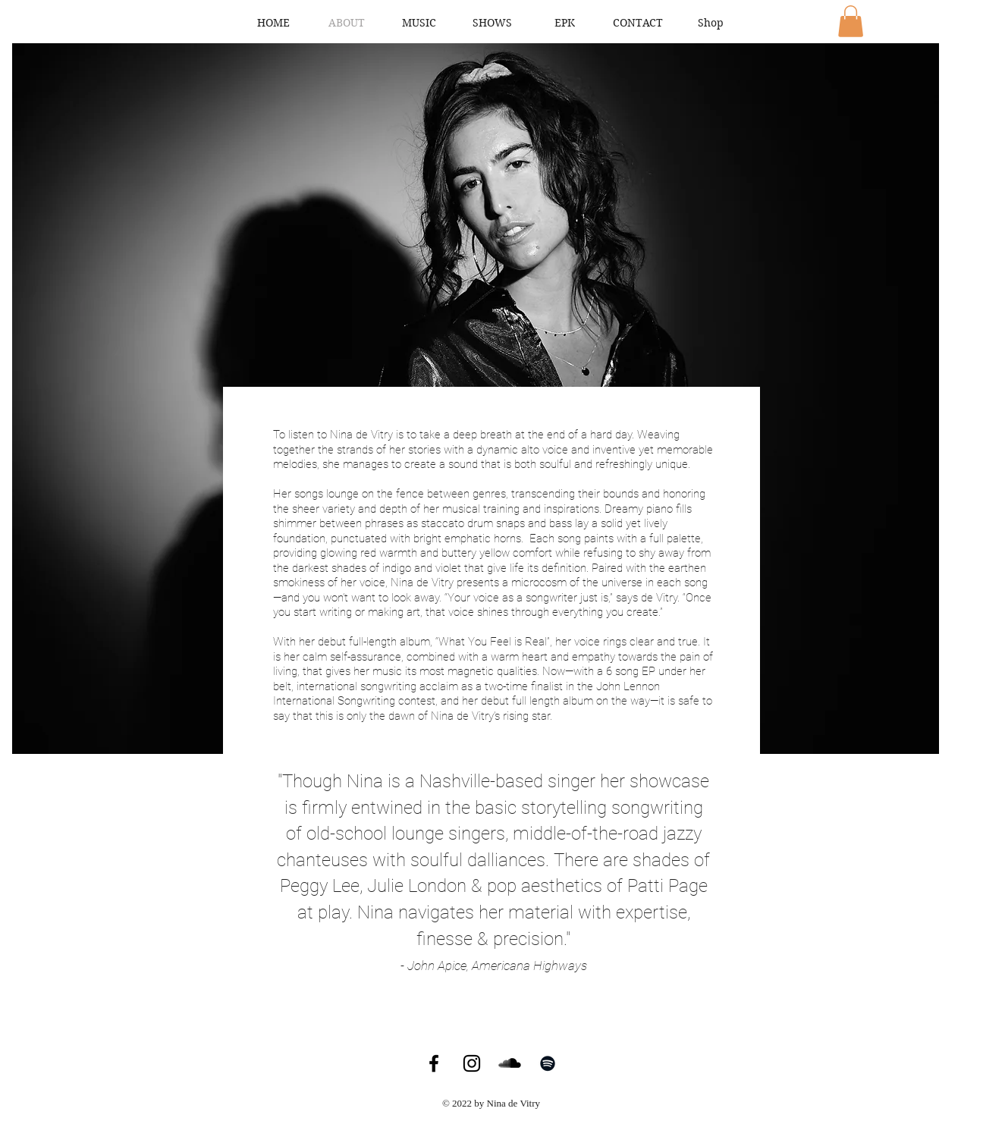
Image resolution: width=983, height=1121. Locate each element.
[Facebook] (433, 1063)
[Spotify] (547, 1063)
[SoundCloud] (509, 1063)
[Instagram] (471, 1063)
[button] (850, 21)
